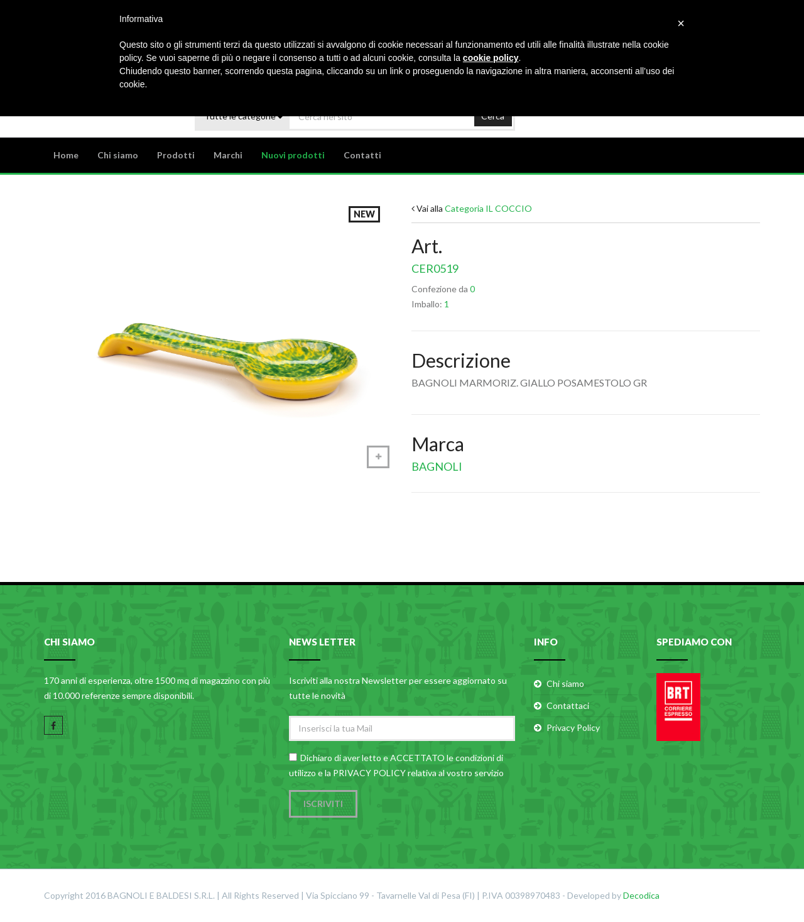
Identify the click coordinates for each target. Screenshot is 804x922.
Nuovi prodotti (293, 155)
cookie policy (491, 58)
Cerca (492, 116)
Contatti (362, 155)
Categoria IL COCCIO (488, 208)
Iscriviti (323, 803)
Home (66, 155)
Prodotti (176, 155)
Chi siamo (117, 155)
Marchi (228, 155)
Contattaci (567, 705)
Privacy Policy (573, 727)
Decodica (641, 895)
